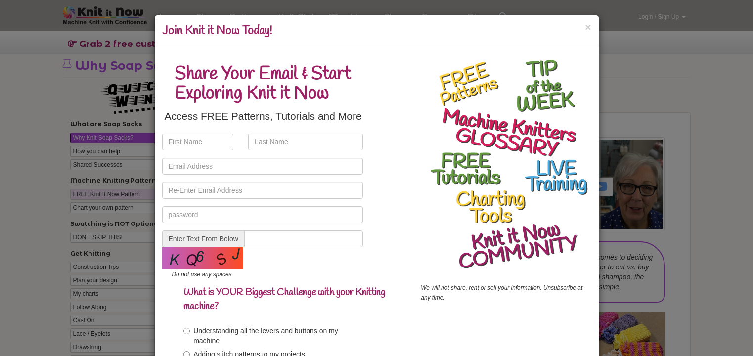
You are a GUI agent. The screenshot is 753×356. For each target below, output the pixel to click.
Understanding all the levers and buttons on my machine (260, 336)
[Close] (588, 27)
